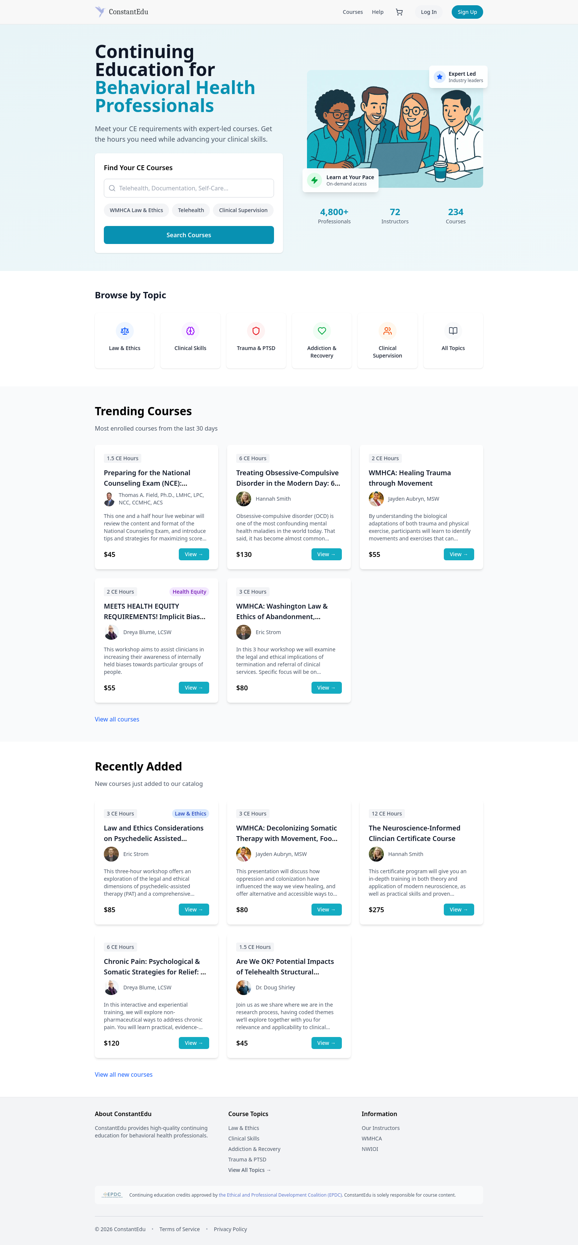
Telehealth (191, 210)
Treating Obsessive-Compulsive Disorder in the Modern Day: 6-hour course (287, 483)
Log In (429, 11)
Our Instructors (381, 1127)
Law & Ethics (243, 1127)
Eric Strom (268, 632)
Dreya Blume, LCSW (147, 632)
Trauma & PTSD (247, 1159)
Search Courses (189, 235)
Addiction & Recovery (254, 1148)
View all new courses (124, 1074)
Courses (353, 11)
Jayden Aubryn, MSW (413, 498)
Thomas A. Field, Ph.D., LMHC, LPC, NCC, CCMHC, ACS (161, 498)
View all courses (117, 719)
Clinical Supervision (243, 210)
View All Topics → (249, 1169)
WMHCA (372, 1138)
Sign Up (467, 11)
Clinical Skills (243, 1138)
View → (194, 554)
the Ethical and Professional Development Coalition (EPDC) (280, 1195)
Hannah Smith (273, 498)
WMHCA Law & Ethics (136, 210)
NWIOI (370, 1148)
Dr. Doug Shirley (275, 987)
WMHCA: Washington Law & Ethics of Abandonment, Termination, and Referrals (282, 616)
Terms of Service (180, 1229)
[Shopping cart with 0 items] (399, 12)
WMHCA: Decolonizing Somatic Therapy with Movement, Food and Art (286, 838)
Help (377, 11)
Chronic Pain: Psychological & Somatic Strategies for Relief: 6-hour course (155, 972)
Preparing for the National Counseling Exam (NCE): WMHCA (147, 483)
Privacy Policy (230, 1229)
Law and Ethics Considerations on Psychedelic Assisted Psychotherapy (154, 838)
